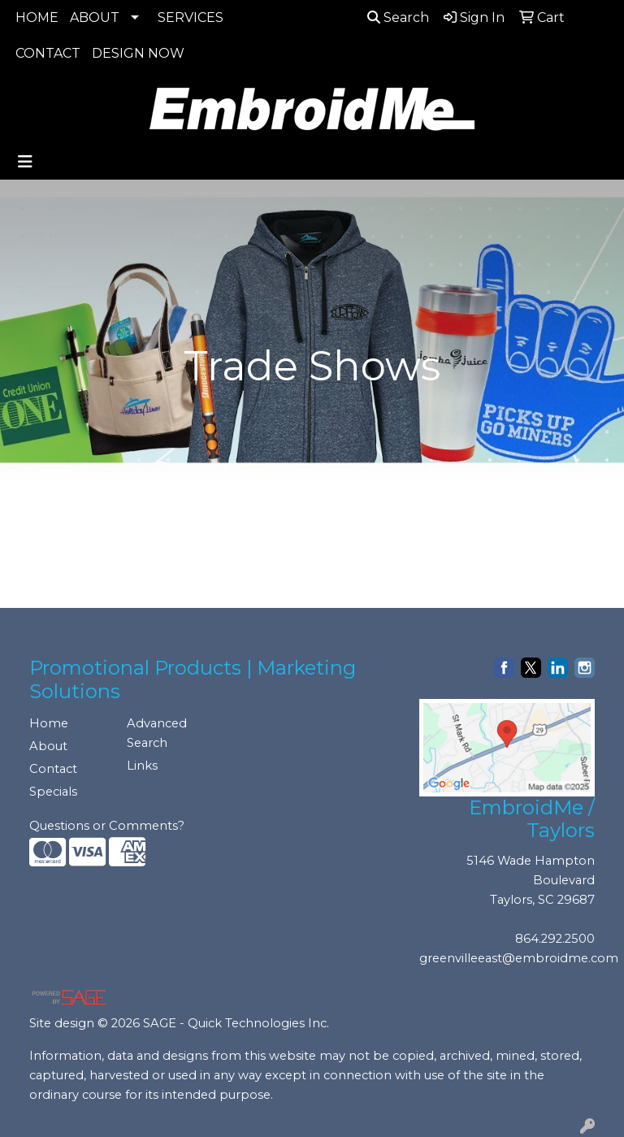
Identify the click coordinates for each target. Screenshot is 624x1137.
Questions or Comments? (106, 825)
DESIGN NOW (138, 53)
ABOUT (94, 17)
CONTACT (47, 53)
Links (142, 765)
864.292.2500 (555, 938)
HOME (36, 17)
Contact (53, 769)
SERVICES (190, 17)
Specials (53, 791)
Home (48, 723)
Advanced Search (157, 733)
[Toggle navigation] (25, 161)
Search (398, 17)
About (48, 746)
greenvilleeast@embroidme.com (518, 958)
